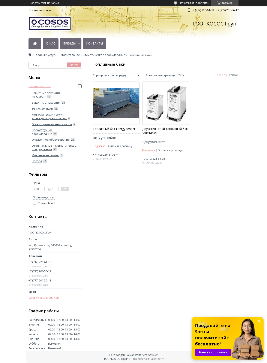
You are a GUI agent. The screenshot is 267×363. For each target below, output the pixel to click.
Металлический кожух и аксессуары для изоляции (49, 116)
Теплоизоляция (42, 108)
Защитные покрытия (46, 102)
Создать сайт (38, 2)
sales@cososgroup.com (44, 297)
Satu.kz (153, 355)
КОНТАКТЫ (94, 43)
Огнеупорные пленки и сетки (52, 124)
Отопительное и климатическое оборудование (92, 55)
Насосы (37, 161)
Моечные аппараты (45, 155)
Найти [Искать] (74, 65)
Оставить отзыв (39, 10)
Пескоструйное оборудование (42, 132)
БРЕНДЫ (69, 43)
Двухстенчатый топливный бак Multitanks (165, 131)
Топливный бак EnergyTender (114, 129)
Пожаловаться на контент (147, 359)
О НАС (50, 43)
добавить (202, 3)
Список (233, 75)
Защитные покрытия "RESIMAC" (46, 95)
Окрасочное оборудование (51, 139)
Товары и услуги (45, 55)
